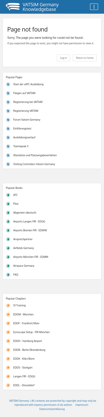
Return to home (85, 57)
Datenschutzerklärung (52, 409)
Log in (63, 57)
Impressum (81, 404)
